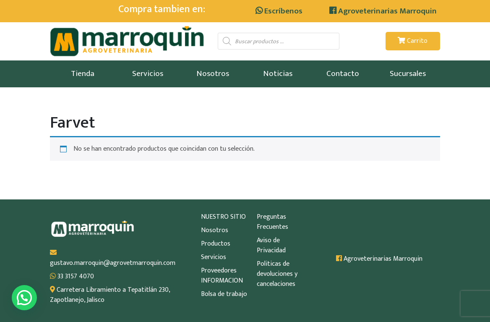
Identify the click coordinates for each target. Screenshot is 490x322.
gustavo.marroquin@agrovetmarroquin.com (111, 258)
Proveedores (219, 271)
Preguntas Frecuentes (272, 222)
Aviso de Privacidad (271, 246)
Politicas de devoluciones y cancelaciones (277, 274)
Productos (215, 244)
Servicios (147, 73)
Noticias (277, 73)
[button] (24, 297)
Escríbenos (278, 11)
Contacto (342, 73)
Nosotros (212, 73)
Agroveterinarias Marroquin (383, 11)
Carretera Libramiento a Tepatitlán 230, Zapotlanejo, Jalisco (110, 295)
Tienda (82, 73)
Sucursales (408, 73)
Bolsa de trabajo (224, 294)
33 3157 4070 (72, 277)
